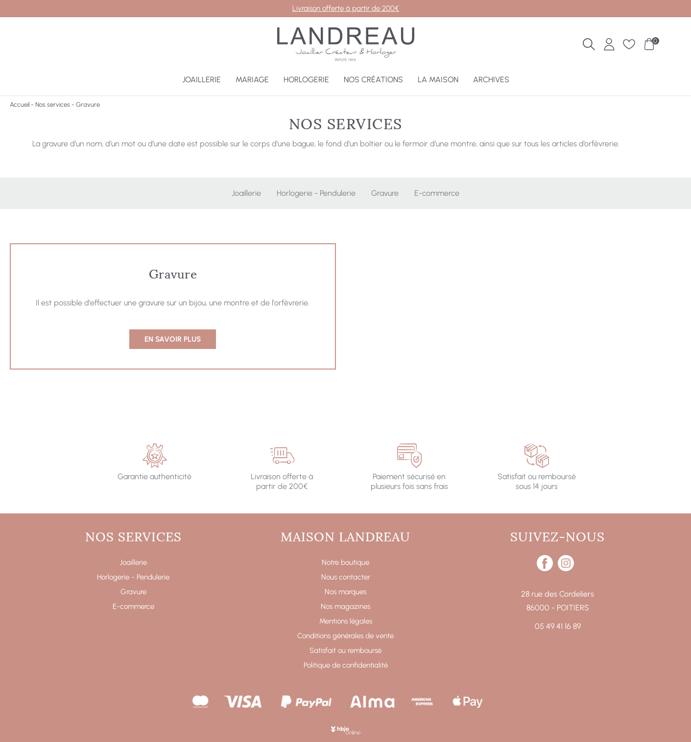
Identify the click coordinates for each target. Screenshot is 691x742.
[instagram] (566, 568)
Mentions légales (345, 621)
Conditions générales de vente (345, 635)
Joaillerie (201, 79)
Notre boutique (345, 562)
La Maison (438, 79)
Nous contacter (345, 577)
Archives (491, 79)
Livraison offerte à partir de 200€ (345, 8)
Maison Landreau (345, 535)
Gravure (385, 193)
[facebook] (545, 568)
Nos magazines (345, 606)
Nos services (52, 104)
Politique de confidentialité (346, 665)
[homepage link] (345, 45)
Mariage (252, 79)
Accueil (19, 104)
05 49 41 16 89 (558, 626)
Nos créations (373, 79)
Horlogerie (306, 79)
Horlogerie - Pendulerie (316, 193)
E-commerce (436, 193)
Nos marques (345, 591)
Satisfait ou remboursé (345, 650)
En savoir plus (172, 339)
